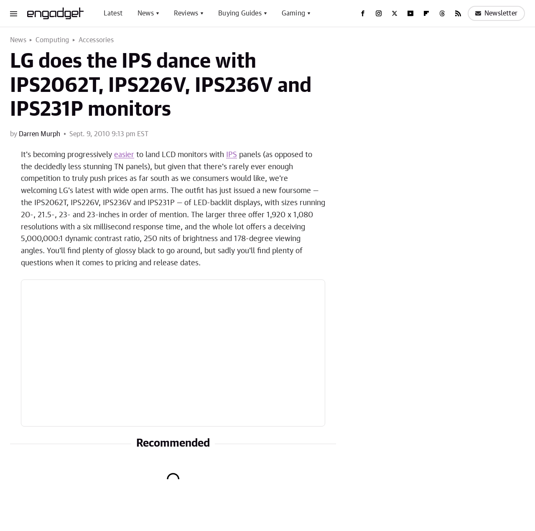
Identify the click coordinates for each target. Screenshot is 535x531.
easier (124, 155)
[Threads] (442, 13)
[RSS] (458, 13)
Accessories (96, 40)
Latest (113, 13)
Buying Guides (240, 13)
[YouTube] (410, 13)
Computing (52, 40)
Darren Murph (39, 134)
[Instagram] (378, 13)
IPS (231, 155)
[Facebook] (363, 13)
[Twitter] (394, 13)
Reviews (186, 13)
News (146, 13)
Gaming (293, 13)
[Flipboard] (426, 13)
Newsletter (496, 13)
